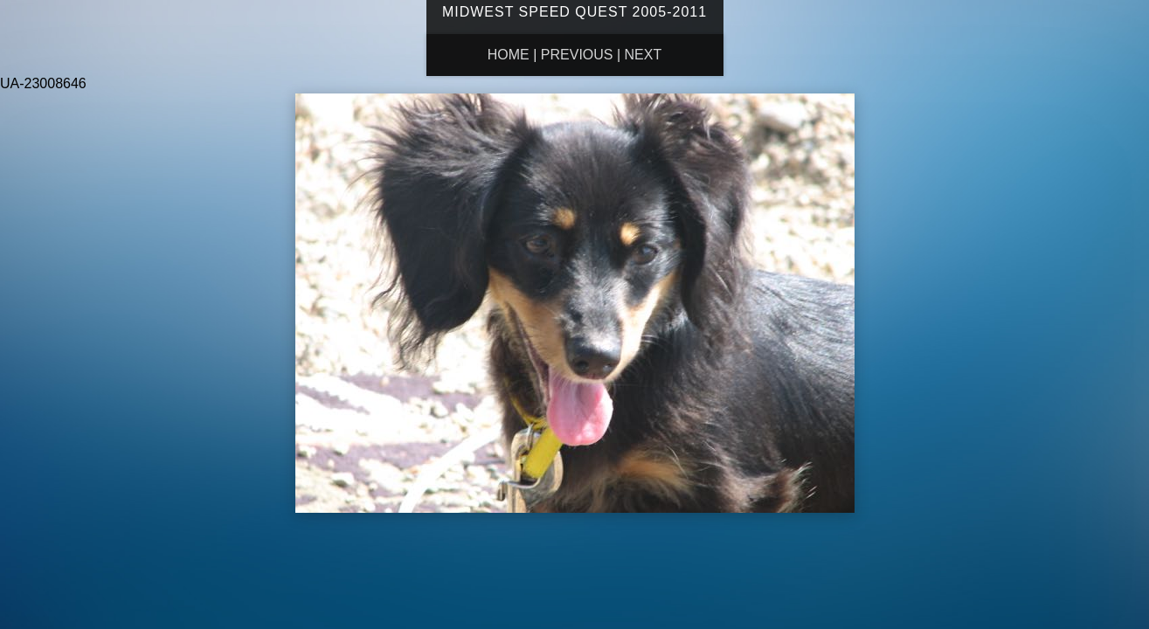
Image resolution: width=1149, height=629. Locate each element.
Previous (577, 54)
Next (643, 54)
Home (509, 54)
